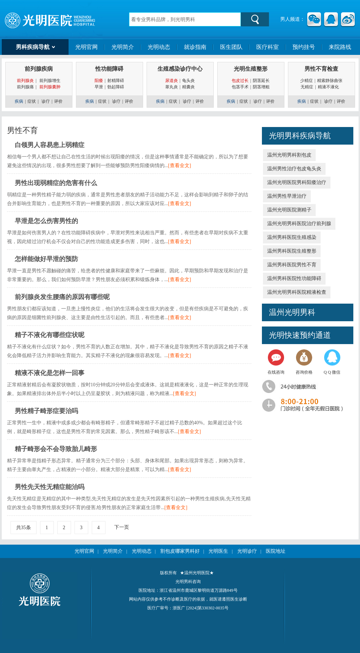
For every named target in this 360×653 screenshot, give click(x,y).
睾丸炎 (171, 86)
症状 (31, 101)
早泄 (99, 86)
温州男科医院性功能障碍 (294, 278)
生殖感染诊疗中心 (180, 69)
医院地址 (275, 551)
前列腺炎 (25, 80)
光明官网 (86, 47)
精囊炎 (188, 86)
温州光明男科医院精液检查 (296, 292)
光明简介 (122, 47)
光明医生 (218, 551)
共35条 (23, 527)
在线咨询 (276, 362)
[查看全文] (179, 165)
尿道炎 (171, 80)
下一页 (121, 527)
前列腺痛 (25, 86)
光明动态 (159, 47)
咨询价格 (304, 362)
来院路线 (340, 47)
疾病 (19, 101)
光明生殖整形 (251, 69)
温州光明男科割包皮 (289, 155)
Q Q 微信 (332, 362)
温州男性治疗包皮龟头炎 (294, 168)
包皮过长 (240, 80)
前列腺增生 (49, 80)
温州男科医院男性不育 (291, 264)
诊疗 (45, 101)
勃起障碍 (115, 86)
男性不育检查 (321, 69)
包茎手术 (240, 86)
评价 (58, 101)
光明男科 (284, 135)
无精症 (307, 86)
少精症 (306, 80)
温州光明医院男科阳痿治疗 (296, 182)
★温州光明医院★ (197, 572)
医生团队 (231, 47)
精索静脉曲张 (329, 80)
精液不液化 (330, 86)
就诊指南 (195, 47)
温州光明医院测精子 (289, 210)
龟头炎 (188, 80)
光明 (276, 335)
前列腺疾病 (39, 69)
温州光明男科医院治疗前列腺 (299, 223)
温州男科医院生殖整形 (291, 251)
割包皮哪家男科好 (180, 551)
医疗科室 (267, 47)
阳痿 (99, 80)
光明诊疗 (247, 551)
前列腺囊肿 (49, 86)
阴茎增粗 (261, 86)
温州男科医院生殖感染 (291, 237)
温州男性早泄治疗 (287, 196)
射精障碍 (115, 80)
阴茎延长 (261, 80)
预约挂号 (303, 47)
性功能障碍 (109, 69)
